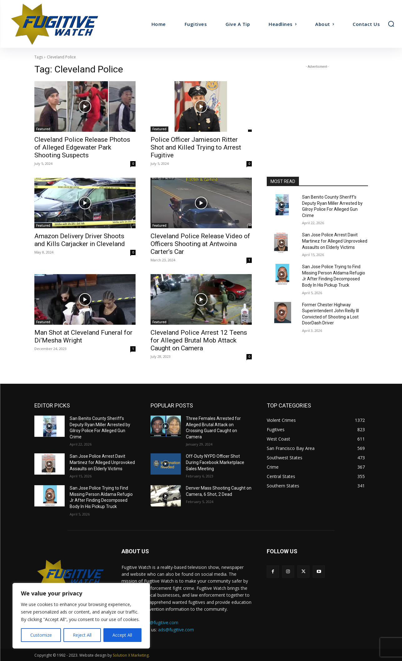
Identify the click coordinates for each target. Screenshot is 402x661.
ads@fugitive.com (176, 630)
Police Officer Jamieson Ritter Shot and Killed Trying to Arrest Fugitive (196, 147)
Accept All (122, 635)
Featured (43, 129)
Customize (41, 635)
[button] (391, 23)
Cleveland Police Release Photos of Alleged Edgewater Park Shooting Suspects (82, 147)
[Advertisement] (317, 109)
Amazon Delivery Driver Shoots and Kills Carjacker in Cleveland (79, 240)
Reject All (82, 635)
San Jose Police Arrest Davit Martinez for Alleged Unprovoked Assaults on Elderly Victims (334, 240)
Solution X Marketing (131, 655)
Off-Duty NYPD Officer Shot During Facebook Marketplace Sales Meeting (215, 462)
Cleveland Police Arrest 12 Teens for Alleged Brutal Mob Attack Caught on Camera (199, 340)
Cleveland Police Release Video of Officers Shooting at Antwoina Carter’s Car (200, 243)
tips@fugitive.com (160, 622)
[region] (81, 616)
